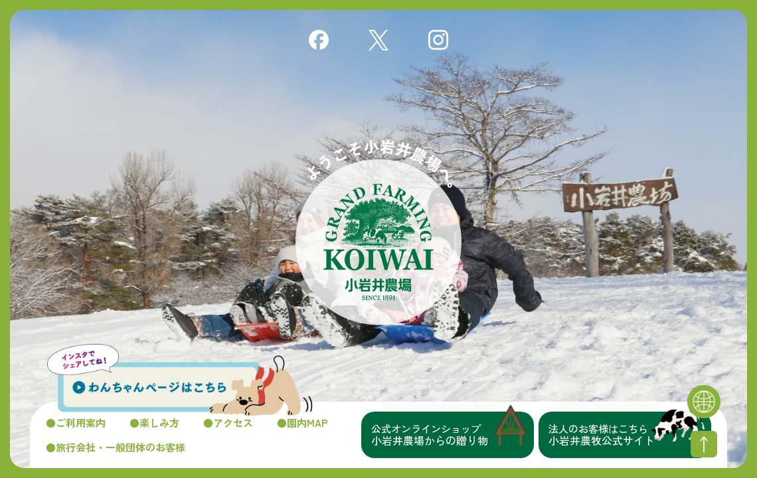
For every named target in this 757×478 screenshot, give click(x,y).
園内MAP (307, 422)
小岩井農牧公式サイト (629, 435)
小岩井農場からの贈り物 (452, 435)
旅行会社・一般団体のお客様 (120, 447)
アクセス (233, 422)
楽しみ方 (159, 422)
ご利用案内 (81, 422)
